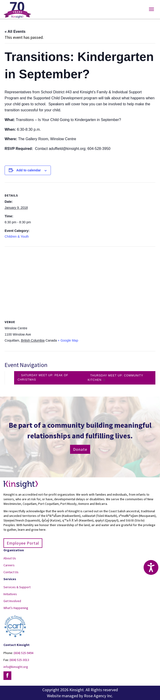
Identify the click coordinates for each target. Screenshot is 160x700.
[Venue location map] (80, 280)
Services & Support (17, 587)
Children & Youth (17, 236)
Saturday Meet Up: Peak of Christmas (43, 377)
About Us (9, 558)
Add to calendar (28, 170)
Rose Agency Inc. (98, 695)
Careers (9, 565)
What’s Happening (15, 608)
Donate (80, 449)
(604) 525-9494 (23, 653)
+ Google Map (68, 340)
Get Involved (12, 601)
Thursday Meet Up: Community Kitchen (115, 378)
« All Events (15, 31)
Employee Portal (23, 543)
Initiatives (10, 594)
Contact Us (10, 572)
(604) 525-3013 (19, 660)
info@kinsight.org (15, 667)
